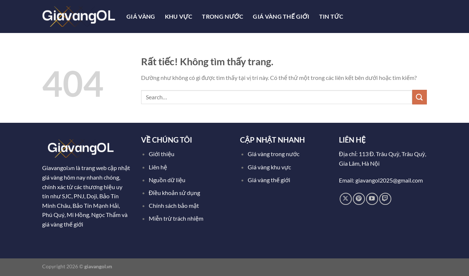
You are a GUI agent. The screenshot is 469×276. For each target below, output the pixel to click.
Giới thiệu (161, 153)
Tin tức (331, 16)
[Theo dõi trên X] (346, 199)
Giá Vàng (140, 16)
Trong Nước (222, 16)
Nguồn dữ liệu (168, 179)
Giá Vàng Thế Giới (281, 16)
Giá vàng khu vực (269, 166)
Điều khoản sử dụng (175, 192)
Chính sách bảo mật (174, 205)
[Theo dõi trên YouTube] (372, 199)
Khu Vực (179, 16)
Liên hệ (158, 166)
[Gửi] (419, 97)
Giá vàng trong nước (273, 153)
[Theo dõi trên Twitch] (385, 199)
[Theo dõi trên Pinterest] (359, 199)
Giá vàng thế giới (269, 179)
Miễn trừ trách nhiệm (176, 218)
